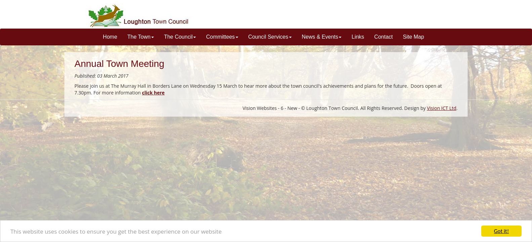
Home (110, 37)
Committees (222, 37)
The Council (180, 37)
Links (358, 37)
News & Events (321, 37)
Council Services (270, 37)
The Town (140, 37)
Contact (383, 37)
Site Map (413, 37)
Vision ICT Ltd (441, 108)
